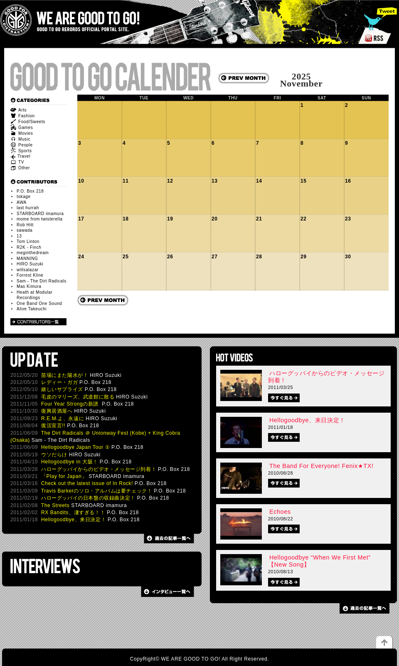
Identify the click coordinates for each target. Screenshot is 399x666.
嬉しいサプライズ (62, 389)
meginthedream (33, 252)
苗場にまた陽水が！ (64, 375)
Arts (18, 110)
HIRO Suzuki (30, 264)
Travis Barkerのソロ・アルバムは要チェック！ (97, 491)
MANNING (27, 258)
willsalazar (28, 269)
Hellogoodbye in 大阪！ (69, 462)
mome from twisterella (39, 219)
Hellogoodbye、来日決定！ (73, 519)
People (21, 145)
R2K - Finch (29, 247)
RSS (388, 37)
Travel (20, 156)
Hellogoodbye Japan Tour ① (75, 447)
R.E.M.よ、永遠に (62, 418)
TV (17, 162)
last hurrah (28, 207)
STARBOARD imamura (40, 213)
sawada (24, 230)
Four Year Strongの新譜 (70, 404)
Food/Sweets (27, 121)
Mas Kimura (29, 286)
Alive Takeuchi (32, 309)
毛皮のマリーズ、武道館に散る (77, 397)
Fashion (22, 116)
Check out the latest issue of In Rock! (87, 483)
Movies (21, 133)
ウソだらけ (54, 455)
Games (21, 127)
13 (19, 236)
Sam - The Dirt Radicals (41, 281)
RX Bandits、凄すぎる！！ (73, 512)
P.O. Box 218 (30, 191)
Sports (21, 151)
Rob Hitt (25, 225)
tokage (24, 196)
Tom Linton (28, 241)
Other (20, 168)
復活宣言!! (53, 425)
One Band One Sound (39, 303)
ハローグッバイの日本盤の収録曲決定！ (88, 498)
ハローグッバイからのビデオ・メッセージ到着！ (98, 469)
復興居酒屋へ (57, 411)
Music (20, 139)
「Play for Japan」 (64, 476)
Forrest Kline (30, 275)
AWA (22, 202)
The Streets (55, 505)
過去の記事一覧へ (167, 538)
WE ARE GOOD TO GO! (83, 20)
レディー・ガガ (59, 382)
